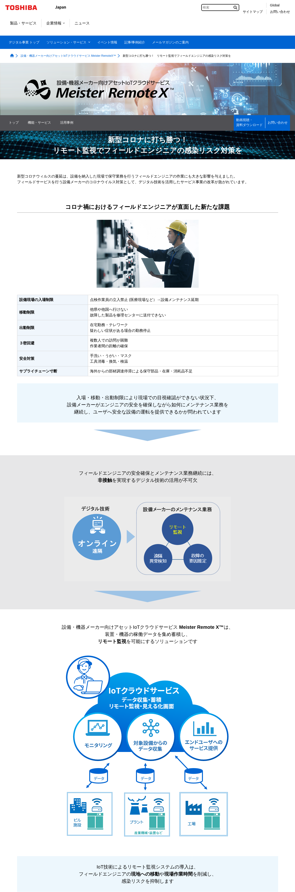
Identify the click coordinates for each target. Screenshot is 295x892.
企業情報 (55, 23)
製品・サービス (23, 23)
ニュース (82, 23)
